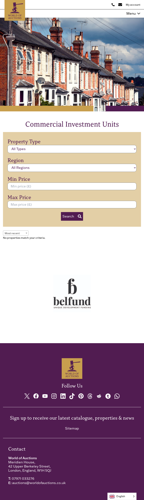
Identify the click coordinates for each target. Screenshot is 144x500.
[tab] (69, 335)
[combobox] (15, 233)
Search (72, 216)
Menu (133, 13)
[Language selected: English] (121, 496)
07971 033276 (23, 478)
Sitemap (72, 428)
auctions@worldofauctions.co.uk (39, 483)
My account (133, 4)
